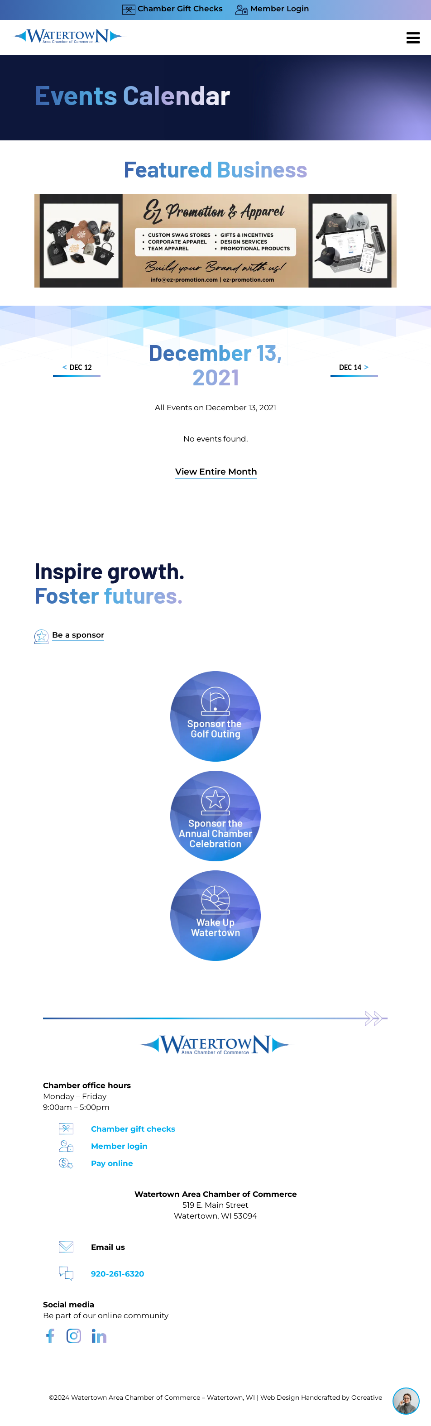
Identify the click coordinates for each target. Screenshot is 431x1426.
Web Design (279, 1397)
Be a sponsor (78, 634)
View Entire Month (216, 471)
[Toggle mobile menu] (414, 37)
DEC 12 (77, 368)
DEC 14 (354, 368)
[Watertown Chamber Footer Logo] (215, 1039)
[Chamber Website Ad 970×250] (215, 198)
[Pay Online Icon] (66, 1160)
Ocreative (366, 1397)
